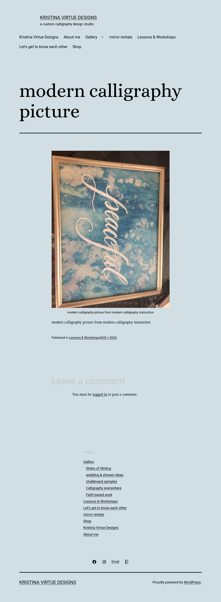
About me (72, 37)
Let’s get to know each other (43, 46)
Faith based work (99, 495)
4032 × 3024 (108, 338)
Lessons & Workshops (156, 37)
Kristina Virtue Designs (68, 17)
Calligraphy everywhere (103, 488)
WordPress (192, 582)
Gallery (91, 37)
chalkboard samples (101, 481)
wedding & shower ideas (104, 475)
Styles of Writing (98, 468)
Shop (77, 46)
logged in (100, 394)
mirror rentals (120, 37)
